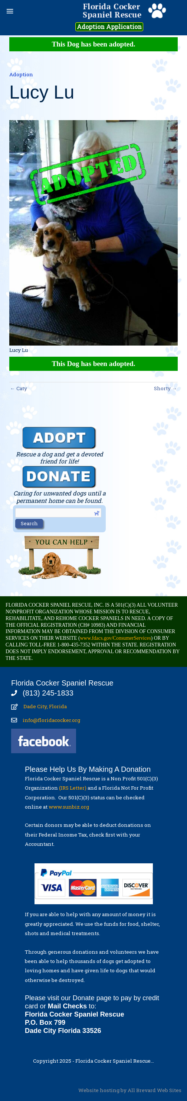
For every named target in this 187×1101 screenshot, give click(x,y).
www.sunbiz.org (70, 806)
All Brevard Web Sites (154, 1090)
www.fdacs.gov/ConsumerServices (115, 638)
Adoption (21, 74)
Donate (84, 998)
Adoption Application (109, 27)
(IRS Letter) (72, 787)
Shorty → (165, 388)
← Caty (18, 388)
